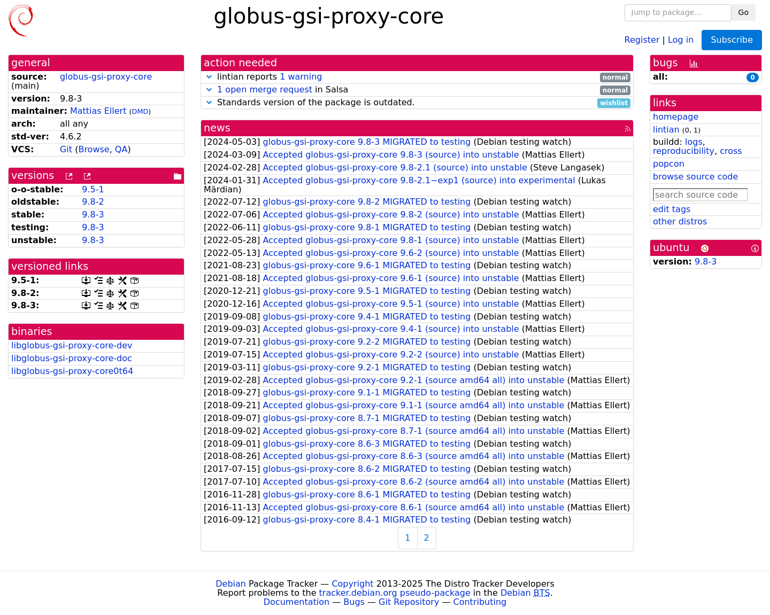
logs (694, 142)
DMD (140, 111)
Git (66, 149)
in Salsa (417, 90)
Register (642, 39)
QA (121, 149)
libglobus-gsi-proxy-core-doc (71, 358)
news (217, 128)
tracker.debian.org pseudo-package (395, 593)
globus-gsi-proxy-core (106, 77)
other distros (680, 221)
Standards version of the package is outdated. (417, 102)
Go (743, 12)
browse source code (695, 177)
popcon (668, 164)
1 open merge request (264, 89)
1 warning (301, 77)
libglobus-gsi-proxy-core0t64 (72, 371)
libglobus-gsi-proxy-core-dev (72, 345)
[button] (209, 77)
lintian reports (417, 77)
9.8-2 (93, 202)
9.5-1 (93, 189)
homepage (675, 117)
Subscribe (732, 40)
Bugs (354, 602)
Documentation (296, 602)
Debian (230, 584)
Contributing (480, 602)
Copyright (352, 584)
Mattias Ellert (98, 111)
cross (731, 151)
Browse (93, 149)
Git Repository (409, 602)
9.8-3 (93, 214)
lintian (666, 129)
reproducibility (683, 151)
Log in (681, 39)
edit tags (671, 209)
